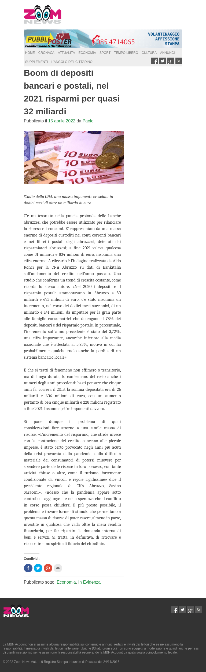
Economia (87, 53)
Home (30, 53)
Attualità (66, 53)
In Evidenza (89, 582)
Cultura (149, 53)
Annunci (167, 53)
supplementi (36, 62)
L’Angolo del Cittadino (71, 62)
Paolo (88, 121)
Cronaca (46, 53)
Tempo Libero (126, 53)
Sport (105, 53)
